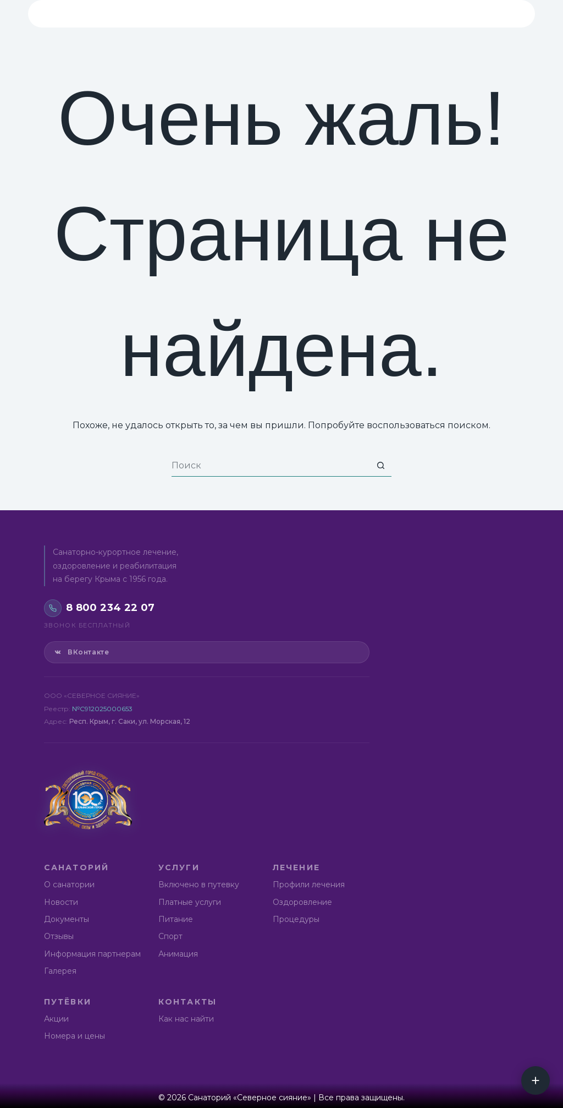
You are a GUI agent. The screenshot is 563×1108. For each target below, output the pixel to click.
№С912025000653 (102, 709)
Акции (56, 1019)
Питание (175, 919)
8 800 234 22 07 (491, 13)
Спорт (170, 936)
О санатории (69, 884)
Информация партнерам (92, 954)
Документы (66, 919)
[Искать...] (270, 466)
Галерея (60, 971)
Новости (61, 902)
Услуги (217, 13)
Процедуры (296, 919)
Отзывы (59, 936)
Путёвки (354, 13)
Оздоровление (302, 902)
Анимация (178, 954)
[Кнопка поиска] (380, 466)
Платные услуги (189, 902)
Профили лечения (309, 884)
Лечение (284, 13)
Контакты (428, 13)
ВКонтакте (81, 652)
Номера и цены (74, 1036)
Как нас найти (186, 1019)
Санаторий (142, 13)
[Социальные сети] (535, 1080)
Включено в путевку (198, 884)
